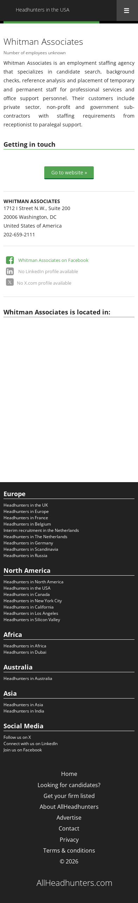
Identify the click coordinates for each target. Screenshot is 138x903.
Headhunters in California (29, 607)
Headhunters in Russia (25, 555)
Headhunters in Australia (28, 678)
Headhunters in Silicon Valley (32, 620)
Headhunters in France (26, 518)
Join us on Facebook (23, 750)
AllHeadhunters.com (74, 883)
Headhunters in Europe (26, 511)
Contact (69, 828)
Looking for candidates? (69, 785)
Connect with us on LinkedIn (31, 743)
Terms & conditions (69, 850)
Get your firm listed (69, 796)
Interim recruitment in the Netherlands (41, 530)
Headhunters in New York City (33, 601)
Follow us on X (17, 737)
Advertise (69, 817)
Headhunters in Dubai (25, 652)
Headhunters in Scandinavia (31, 549)
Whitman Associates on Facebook (53, 260)
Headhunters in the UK (26, 505)
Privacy (69, 839)
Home (69, 774)
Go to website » (69, 172)
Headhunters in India (24, 711)
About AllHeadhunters (69, 807)
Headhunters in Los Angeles (31, 613)
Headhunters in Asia (23, 705)
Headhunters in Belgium (27, 524)
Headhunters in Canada (27, 594)
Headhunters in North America (34, 582)
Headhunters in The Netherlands (35, 537)
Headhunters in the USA (27, 588)
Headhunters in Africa (25, 646)
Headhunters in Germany (28, 543)
